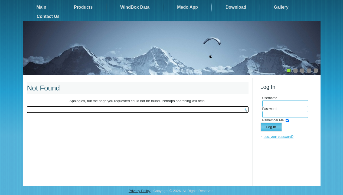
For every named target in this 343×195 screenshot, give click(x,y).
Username (269, 98)
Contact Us (48, 16)
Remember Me (273, 120)
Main (41, 7)
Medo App (187, 7)
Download (236, 7)
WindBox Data (134, 7)
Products (83, 7)
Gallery (281, 7)
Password (269, 109)
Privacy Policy (140, 191)
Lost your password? (279, 137)
